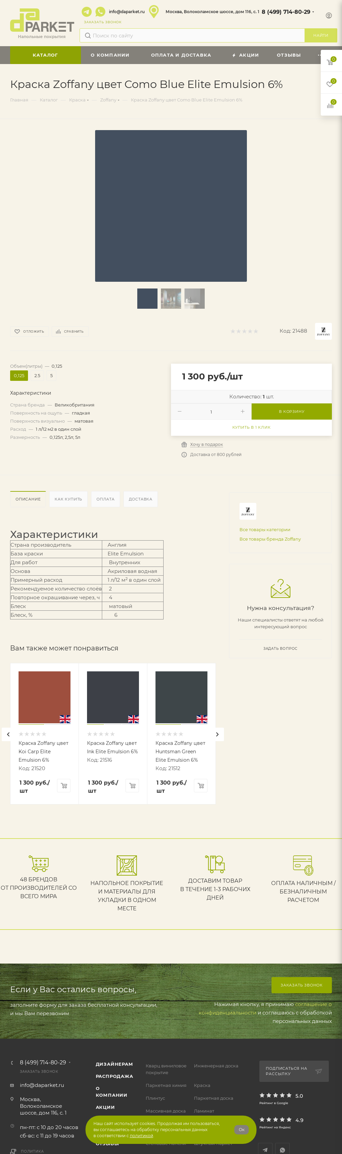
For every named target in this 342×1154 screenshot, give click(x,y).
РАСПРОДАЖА (114, 1076)
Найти (321, 35)
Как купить (68, 499)
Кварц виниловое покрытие (166, 1069)
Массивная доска (166, 1111)
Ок (242, 1129)
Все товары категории (264, 529)
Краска (202, 1085)
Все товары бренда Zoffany (270, 539)
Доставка (140, 499)
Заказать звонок (302, 985)
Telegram (86, 11)
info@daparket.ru (127, 11)
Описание (28, 499)
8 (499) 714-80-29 (286, 12)
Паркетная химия (166, 1085)
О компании (111, 1092)
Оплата (105, 499)
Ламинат (204, 1111)
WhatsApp (100, 12)
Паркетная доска (213, 1098)
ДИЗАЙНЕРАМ (114, 1064)
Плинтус (155, 1098)
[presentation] (8, 734)
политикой (141, 1135)
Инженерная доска (216, 1065)
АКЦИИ (105, 1107)
